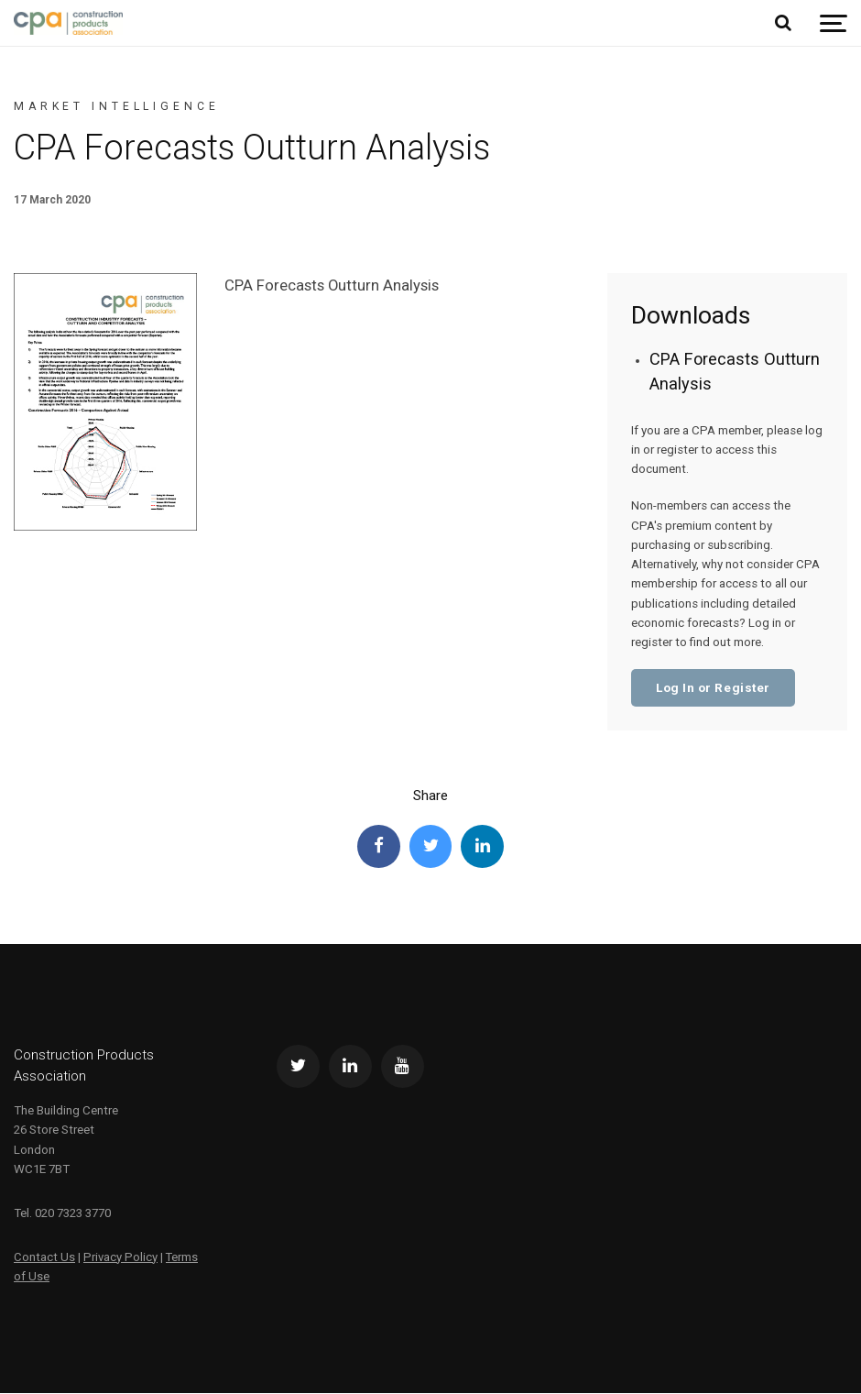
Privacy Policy (120, 1258)
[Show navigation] (833, 23)
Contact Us (44, 1258)
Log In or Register (713, 687)
